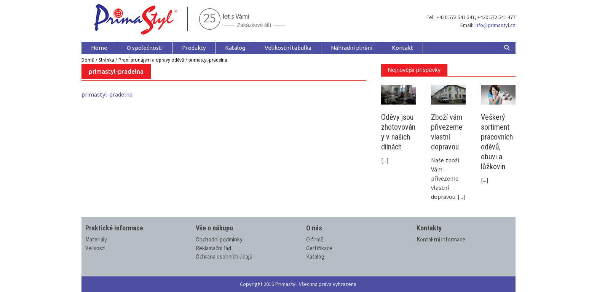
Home (99, 47)
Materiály (96, 239)
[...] (385, 160)
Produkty (194, 47)
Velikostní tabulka (288, 47)
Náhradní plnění (351, 47)
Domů (87, 60)
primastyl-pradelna (106, 94)
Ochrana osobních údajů (224, 256)
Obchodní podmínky (219, 239)
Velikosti (95, 248)
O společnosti (145, 47)
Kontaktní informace (441, 239)
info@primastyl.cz (495, 25)
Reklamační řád (213, 248)
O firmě (314, 239)
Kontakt (402, 47)
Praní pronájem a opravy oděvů (151, 60)
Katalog (235, 47)
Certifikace (319, 248)
